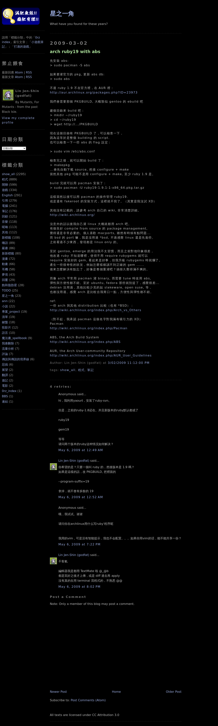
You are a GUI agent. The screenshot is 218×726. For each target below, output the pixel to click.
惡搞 (5, 364)
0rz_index (9, 391)
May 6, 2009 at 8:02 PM (79, 586)
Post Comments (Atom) (88, 700)
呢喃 (5, 227)
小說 (5, 306)
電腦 (5, 206)
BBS (5, 396)
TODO (6, 290)
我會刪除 (8, 343)
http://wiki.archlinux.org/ (72, 215)
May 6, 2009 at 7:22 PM (79, 544)
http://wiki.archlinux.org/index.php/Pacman (89, 328)
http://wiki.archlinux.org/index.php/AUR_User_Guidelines (101, 355)
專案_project (11, 311)
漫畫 (5, 259)
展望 (5, 370)
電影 (5, 385)
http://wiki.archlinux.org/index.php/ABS (85, 342)
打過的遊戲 (21, 46)
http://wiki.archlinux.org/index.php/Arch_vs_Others (95, 310)
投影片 (6, 327)
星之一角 (8, 296)
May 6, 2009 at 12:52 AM (80, 497)
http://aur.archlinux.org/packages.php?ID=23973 (94, 92)
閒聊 (5, 184)
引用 (5, 200)
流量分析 (8, 348)
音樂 (5, 221)
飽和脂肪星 (9, 285)
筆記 (5, 211)
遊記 (5, 380)
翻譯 (5, 375)
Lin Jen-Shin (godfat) (73, 460)
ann (5, 301)
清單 (5, 317)
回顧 (5, 216)
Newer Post (58, 692)
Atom (19, 72)
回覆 (5, 280)
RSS (29, 72)
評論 (5, 354)
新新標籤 (8, 253)
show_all (8, 174)
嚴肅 (5, 248)
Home (116, 692)
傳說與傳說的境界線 (15, 359)
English (7, 195)
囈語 (5, 243)
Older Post (173, 692)
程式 (5, 179)
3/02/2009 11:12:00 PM (129, 363)
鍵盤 (5, 322)
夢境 (5, 274)
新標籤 (6, 237)
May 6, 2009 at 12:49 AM (80, 450)
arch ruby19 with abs (75, 51)
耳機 (5, 269)
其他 (5, 232)
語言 (5, 333)
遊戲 (5, 190)
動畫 (5, 264)
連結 (5, 401)
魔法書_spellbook (14, 338)
